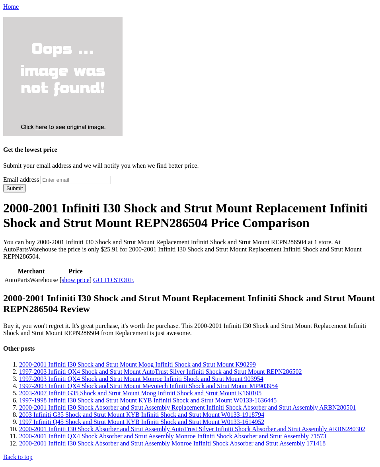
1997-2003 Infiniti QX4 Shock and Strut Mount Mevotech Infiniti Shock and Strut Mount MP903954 (148, 386)
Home (11, 6)
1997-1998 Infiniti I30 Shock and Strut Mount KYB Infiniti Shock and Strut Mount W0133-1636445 (148, 400)
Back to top (18, 456)
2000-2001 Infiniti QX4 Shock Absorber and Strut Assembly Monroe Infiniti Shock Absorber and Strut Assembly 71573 (172, 436)
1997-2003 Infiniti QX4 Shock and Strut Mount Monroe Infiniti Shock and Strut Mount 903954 (141, 378)
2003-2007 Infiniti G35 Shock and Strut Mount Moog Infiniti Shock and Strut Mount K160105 (140, 393)
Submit (14, 188)
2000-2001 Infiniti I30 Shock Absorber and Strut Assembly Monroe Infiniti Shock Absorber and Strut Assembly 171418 (172, 443)
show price (76, 280)
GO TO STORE (113, 280)
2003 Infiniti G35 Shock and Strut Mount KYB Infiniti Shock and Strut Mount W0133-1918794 (141, 414)
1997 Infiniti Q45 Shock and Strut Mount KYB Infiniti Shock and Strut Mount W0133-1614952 (141, 421)
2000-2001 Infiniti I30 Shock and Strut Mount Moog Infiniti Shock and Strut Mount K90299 (137, 364)
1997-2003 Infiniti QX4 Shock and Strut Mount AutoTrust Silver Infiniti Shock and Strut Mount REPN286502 (160, 371)
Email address (21, 179)
